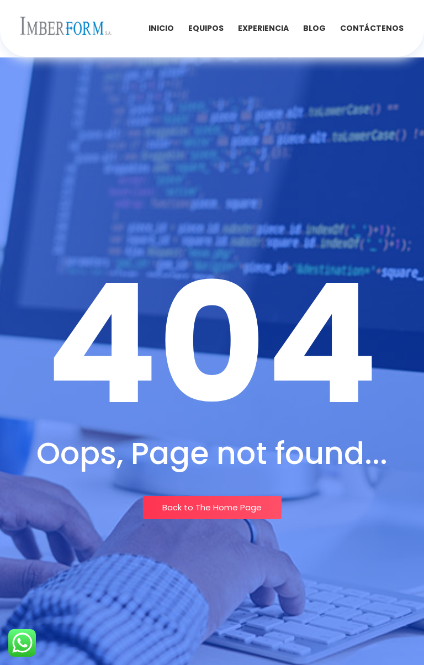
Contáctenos (372, 28)
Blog (314, 28)
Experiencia (263, 28)
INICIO (161, 28)
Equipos (206, 28)
